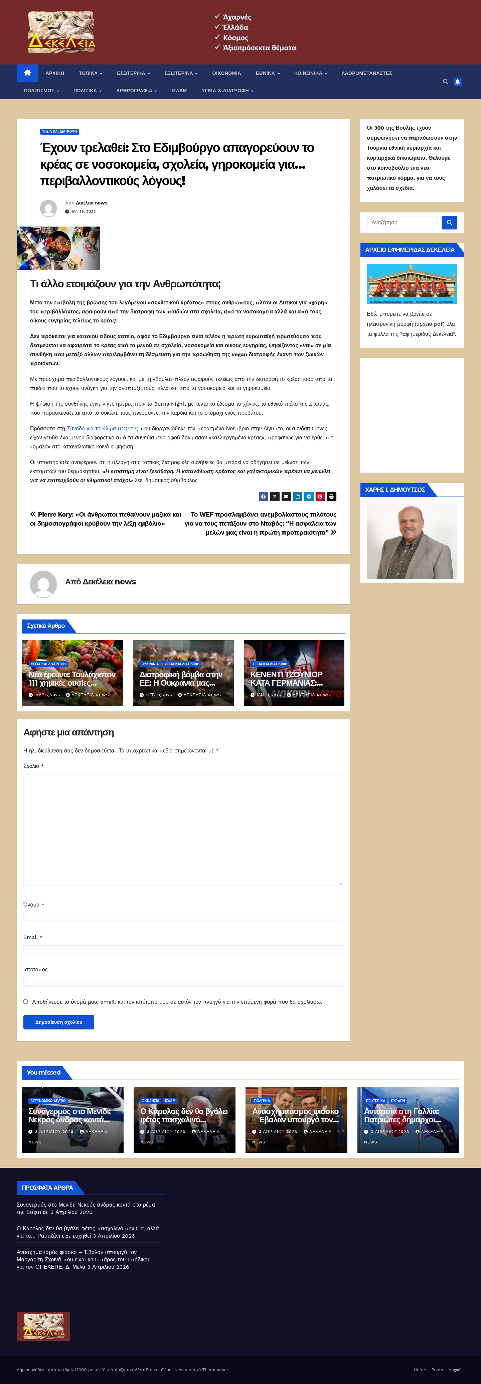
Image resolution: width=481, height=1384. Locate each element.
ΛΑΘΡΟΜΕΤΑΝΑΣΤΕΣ (367, 73)
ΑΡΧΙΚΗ (55, 73)
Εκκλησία (150, 1101)
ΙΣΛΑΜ (179, 91)
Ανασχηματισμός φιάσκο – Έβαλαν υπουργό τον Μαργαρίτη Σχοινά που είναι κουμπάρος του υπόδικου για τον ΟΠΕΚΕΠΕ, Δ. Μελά (84, 1259)
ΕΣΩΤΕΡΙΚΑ (132, 73)
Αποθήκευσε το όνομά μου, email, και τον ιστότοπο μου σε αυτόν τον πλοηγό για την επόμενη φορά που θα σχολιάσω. (177, 1002)
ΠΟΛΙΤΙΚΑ (86, 91)
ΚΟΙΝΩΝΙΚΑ (309, 73)
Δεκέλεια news (91, 203)
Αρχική (455, 1369)
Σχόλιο (33, 766)
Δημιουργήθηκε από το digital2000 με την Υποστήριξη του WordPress (88, 1369)
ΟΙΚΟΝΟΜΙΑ (226, 73)
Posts (437, 1369)
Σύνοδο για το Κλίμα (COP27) (102, 428)
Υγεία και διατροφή (59, 131)
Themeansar (215, 1369)
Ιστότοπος (35, 969)
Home (420, 1369)
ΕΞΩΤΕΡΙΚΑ (180, 73)
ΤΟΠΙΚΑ (89, 73)
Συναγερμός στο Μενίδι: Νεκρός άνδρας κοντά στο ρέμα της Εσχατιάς (69, 1119)
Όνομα (33, 905)
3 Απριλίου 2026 (55, 1131)
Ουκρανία (150, 664)
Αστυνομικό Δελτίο (48, 1101)
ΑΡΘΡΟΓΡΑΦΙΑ (135, 91)
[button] (445, 82)
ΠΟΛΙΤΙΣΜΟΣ (40, 91)
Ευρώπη (398, 1101)
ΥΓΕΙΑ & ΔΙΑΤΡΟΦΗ (226, 91)
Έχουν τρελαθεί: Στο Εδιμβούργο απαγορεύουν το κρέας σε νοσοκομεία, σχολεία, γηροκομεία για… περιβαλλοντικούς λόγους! (177, 164)
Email (33, 937)
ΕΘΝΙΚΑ (266, 73)
